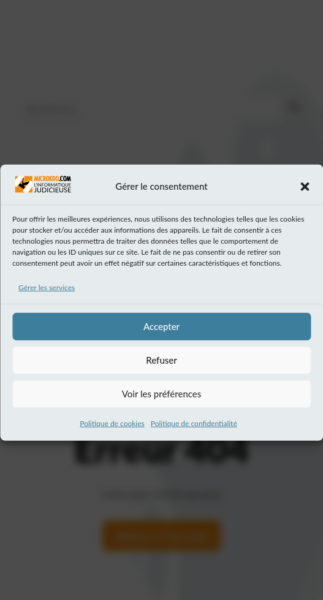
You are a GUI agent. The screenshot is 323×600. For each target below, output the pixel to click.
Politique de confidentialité (194, 429)
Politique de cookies (112, 429)
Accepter (161, 332)
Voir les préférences (162, 399)
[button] (304, 193)
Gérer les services (46, 293)
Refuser (161, 366)
